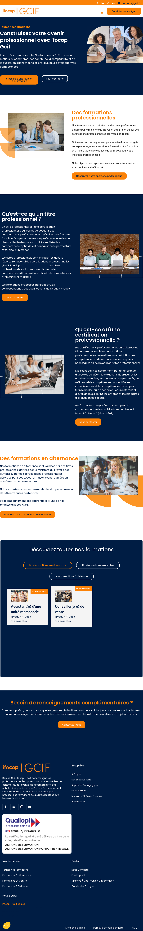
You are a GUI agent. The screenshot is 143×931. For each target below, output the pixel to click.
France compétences (35, 265)
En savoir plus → (20, 621)
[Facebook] (5, 807)
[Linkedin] (13, 807)
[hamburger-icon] (102, 13)
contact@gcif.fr (11, 915)
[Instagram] (108, 3)
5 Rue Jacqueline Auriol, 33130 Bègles (22, 907)
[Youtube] (113, 3)
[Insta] (21, 807)
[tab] (47, 565)
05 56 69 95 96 (10, 911)
